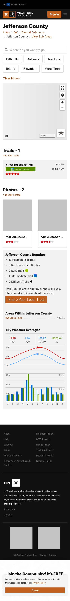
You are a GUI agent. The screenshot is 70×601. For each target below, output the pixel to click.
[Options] (61, 133)
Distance (33, 59)
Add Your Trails (11, 155)
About (7, 433)
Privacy (52, 554)
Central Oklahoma (33, 32)
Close (35, 590)
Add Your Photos (11, 194)
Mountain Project (45, 433)
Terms (43, 554)
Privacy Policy (39, 583)
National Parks (44, 460)
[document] (35, 585)
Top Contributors (13, 455)
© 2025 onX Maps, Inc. (25, 554)
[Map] (35, 111)
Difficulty (12, 59)
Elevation (29, 68)
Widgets (8, 444)
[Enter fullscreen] (62, 88)
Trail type (53, 59)
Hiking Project (43, 444)
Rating (10, 68)
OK (16, 32)
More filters (52, 68)
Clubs (7, 449)
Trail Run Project (45, 449)
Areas (6, 32)
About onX (9, 509)
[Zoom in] (62, 102)
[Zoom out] (62, 107)
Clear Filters (11, 78)
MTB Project (42, 439)
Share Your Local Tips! (26, 299)
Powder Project (44, 455)
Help (6, 439)
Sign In (54, 14)
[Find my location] (62, 95)
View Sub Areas (42, 36)
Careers (8, 514)
